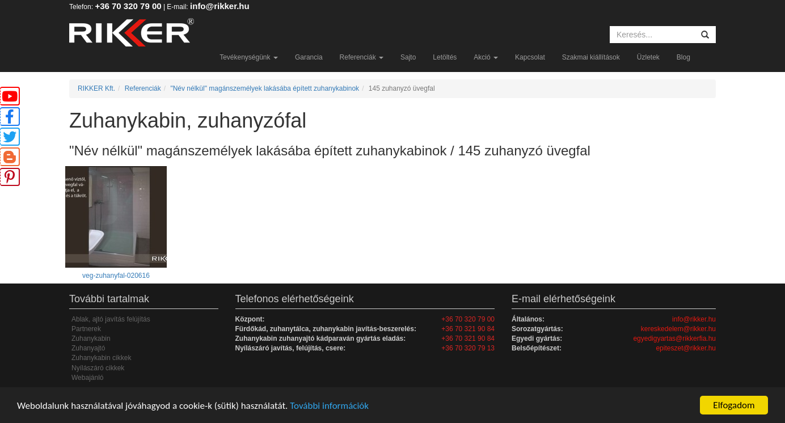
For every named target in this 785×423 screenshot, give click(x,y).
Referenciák (361, 57)
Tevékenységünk (249, 57)
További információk (329, 406)
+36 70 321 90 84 (468, 329)
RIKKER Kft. (96, 88)
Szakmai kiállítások (591, 57)
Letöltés (445, 57)
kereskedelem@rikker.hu (678, 329)
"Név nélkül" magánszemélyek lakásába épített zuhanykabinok (264, 88)
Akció (486, 57)
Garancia (309, 57)
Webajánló (87, 378)
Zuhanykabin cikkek (101, 358)
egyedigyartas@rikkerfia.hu (674, 338)
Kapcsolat (530, 57)
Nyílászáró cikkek (97, 368)
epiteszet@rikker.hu (686, 348)
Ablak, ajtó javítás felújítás (110, 319)
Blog (683, 57)
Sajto (408, 57)
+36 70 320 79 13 (468, 348)
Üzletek (648, 57)
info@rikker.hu (220, 6)
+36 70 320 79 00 (128, 6)
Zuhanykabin (91, 338)
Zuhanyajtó (88, 348)
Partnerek (86, 329)
